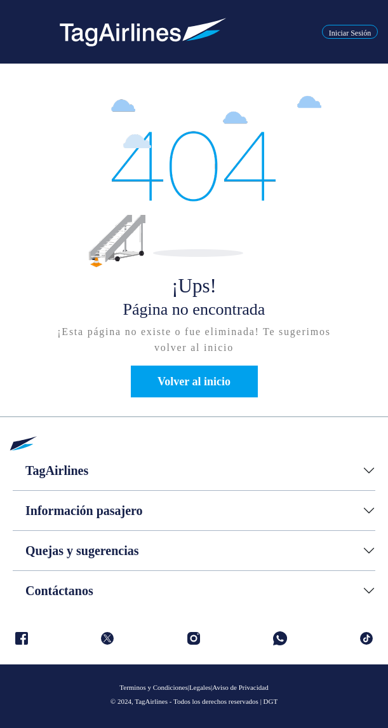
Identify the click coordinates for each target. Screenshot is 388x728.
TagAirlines (56, 470)
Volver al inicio (194, 381)
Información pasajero (84, 511)
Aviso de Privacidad (240, 687)
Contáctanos (59, 591)
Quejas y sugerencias (82, 551)
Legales (200, 687)
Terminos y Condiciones (153, 687)
